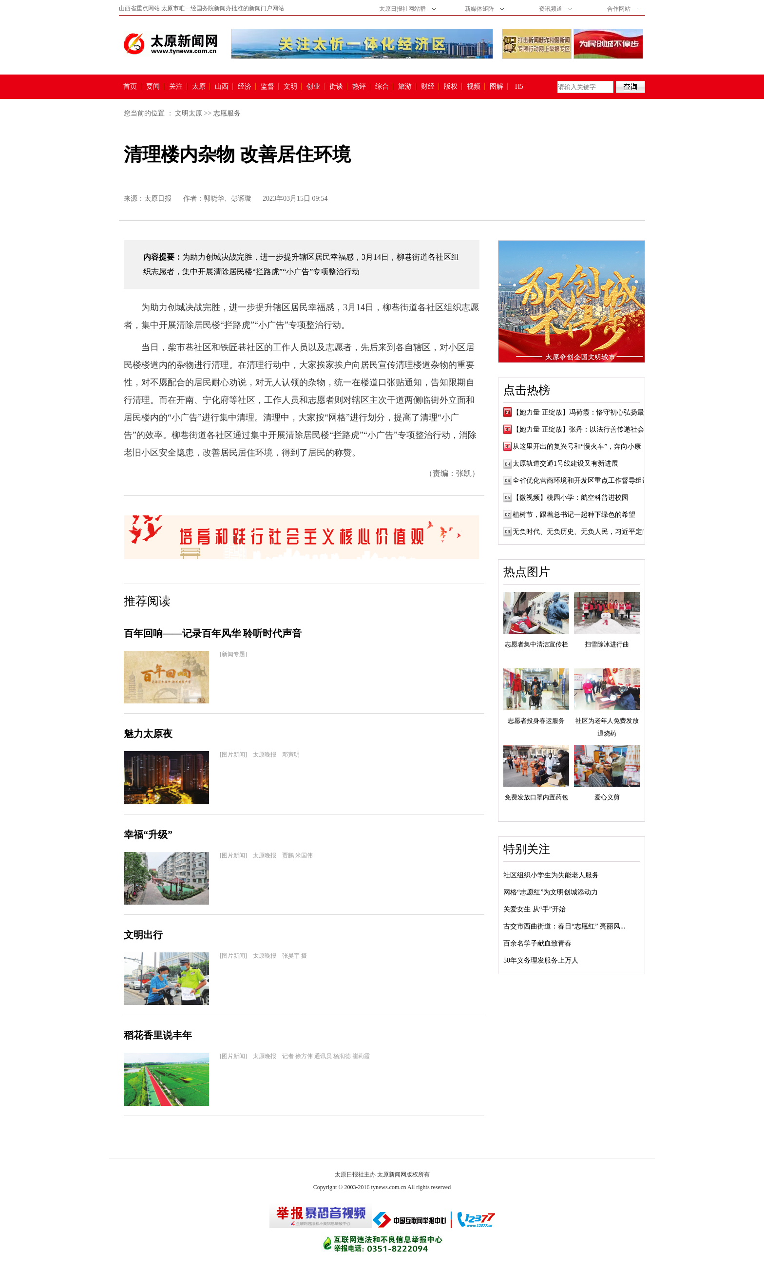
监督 (267, 86)
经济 (244, 86)
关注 (176, 86)
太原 (199, 86)
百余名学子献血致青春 (537, 943)
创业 (313, 86)
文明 (290, 86)
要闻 (153, 86)
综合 (382, 86)
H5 (522, 86)
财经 (428, 86)
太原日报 (158, 198)
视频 (473, 86)
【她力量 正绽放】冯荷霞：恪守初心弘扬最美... (584, 412)
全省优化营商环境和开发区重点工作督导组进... (583, 480)
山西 (222, 86)
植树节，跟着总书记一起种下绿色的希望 (574, 514)
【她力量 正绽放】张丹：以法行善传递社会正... (584, 429)
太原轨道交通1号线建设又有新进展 (565, 463)
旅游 (405, 86)
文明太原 (188, 113)
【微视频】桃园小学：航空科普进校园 (571, 497)
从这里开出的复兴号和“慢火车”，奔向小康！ (580, 446)
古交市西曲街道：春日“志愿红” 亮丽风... (564, 926)
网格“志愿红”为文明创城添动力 (550, 892)
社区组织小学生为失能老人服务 (551, 875)
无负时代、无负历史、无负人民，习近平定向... (583, 531)
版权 (451, 86)
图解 (496, 86)
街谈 (336, 86)
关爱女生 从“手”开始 (534, 909)
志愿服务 (227, 113)
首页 (130, 86)
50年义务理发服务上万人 (540, 960)
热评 (359, 86)
